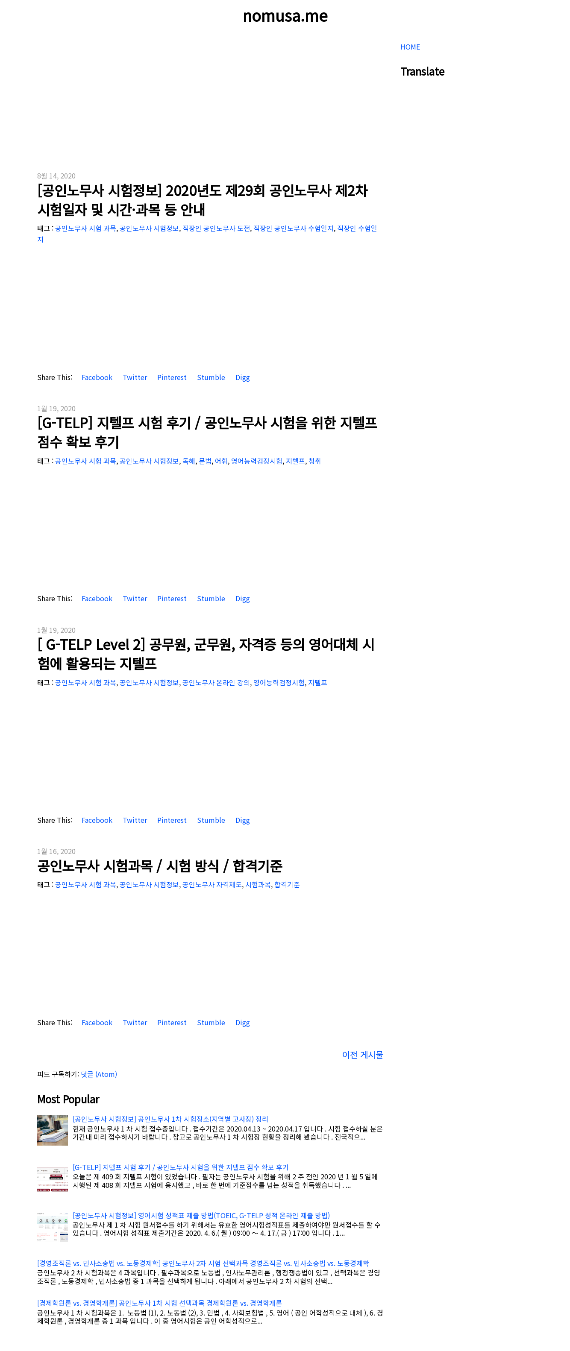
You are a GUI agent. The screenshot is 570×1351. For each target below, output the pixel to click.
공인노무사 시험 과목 (85, 228)
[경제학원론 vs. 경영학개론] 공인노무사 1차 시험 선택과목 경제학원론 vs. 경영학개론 (159, 1303)
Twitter (134, 377)
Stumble (210, 377)
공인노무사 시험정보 (149, 228)
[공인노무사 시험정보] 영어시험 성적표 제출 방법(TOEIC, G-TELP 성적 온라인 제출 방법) (201, 1215)
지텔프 (295, 461)
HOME (410, 46)
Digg (242, 377)
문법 (205, 461)
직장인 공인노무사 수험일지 (293, 228)
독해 (188, 461)
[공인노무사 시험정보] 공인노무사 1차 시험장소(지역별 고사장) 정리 (170, 1119)
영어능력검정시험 (256, 461)
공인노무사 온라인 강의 (216, 682)
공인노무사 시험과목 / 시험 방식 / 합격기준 (159, 865)
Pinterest (171, 377)
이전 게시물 (362, 1054)
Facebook (96, 377)
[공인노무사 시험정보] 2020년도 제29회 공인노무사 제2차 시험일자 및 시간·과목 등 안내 (202, 199)
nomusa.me (285, 15)
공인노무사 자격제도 (212, 884)
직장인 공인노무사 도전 (216, 228)
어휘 (221, 461)
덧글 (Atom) (99, 1074)
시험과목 (258, 884)
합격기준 (287, 884)
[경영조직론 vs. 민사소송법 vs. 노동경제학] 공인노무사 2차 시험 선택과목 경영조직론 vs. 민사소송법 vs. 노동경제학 (203, 1263)
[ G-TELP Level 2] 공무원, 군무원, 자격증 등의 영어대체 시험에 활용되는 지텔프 (205, 653)
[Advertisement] (210, 98)
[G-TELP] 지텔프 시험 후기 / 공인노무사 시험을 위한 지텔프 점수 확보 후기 (207, 431)
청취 (315, 461)
